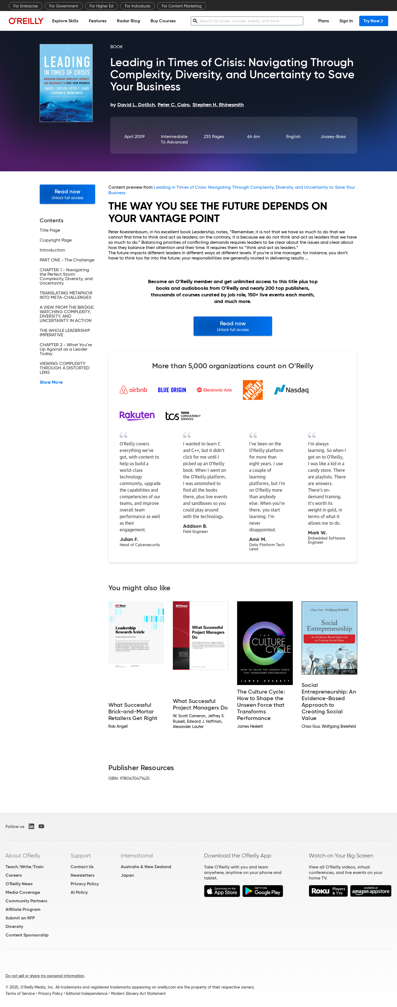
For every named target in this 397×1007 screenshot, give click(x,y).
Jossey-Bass (333, 136)
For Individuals (137, 6)
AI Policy (79, 892)
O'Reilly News (19, 884)
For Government (63, 6)
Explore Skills (65, 21)
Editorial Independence (87, 993)
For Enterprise (26, 6)
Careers (14, 875)
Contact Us (82, 867)
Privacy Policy (85, 884)
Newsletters (82, 875)
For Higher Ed (101, 6)
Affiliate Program (23, 909)
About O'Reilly (23, 855)
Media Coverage (23, 892)
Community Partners (26, 901)
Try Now (373, 21)
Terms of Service (20, 993)
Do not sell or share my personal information (45, 975)
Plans (323, 21)
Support (81, 855)
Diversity (14, 926)
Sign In (346, 21)
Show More (51, 382)
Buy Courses (163, 21)
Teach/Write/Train (25, 867)
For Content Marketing (182, 6)
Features (97, 21)
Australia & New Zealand (146, 867)
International (137, 855)
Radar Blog (128, 21)
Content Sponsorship (27, 935)
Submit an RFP (20, 918)
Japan (127, 875)
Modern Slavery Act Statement (138, 993)
